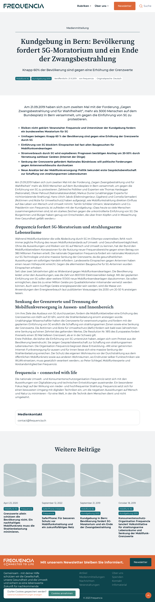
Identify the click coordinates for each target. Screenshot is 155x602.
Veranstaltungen (89, 584)
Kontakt (117, 580)
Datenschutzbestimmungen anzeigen (24, 595)
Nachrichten (86, 580)
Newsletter (125, 6)
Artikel (83, 573)
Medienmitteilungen (92, 577)
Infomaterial (119, 584)
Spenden (117, 577)
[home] (24, 6)
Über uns (117, 573)
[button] (84, 6)
